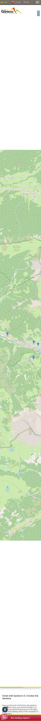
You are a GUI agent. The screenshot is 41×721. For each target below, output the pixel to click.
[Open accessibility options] (5, 709)
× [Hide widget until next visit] (7, 707)
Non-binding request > (15, 718)
